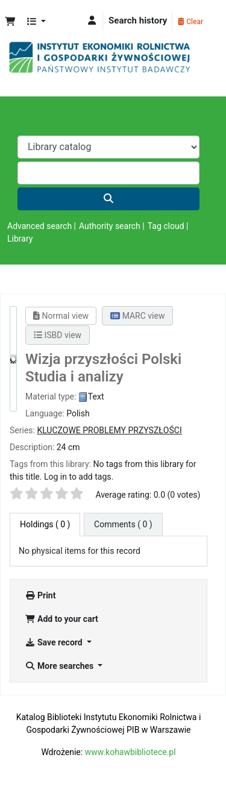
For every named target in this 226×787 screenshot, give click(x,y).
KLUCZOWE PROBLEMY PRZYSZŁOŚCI (109, 430)
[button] (10, 22)
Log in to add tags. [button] (78, 476)
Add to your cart (61, 619)
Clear (190, 21)
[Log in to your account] (91, 21)
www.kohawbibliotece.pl (130, 752)
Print (40, 595)
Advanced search (39, 226)
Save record (54, 642)
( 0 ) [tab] (45, 524)
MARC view (137, 316)
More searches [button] (60, 666)
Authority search (109, 226)
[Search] (108, 198)
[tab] (123, 524)
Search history (137, 20)
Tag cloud (166, 226)
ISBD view (57, 335)
